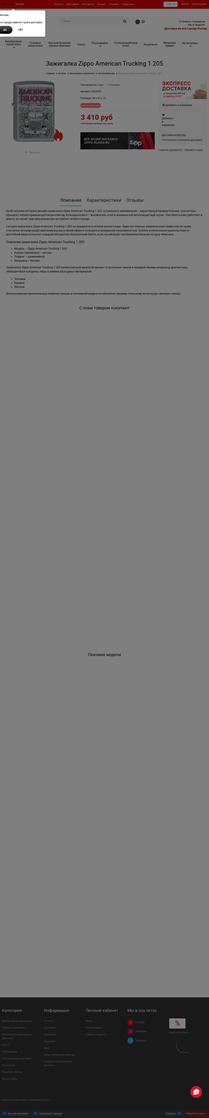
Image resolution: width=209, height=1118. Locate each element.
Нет (21, 29)
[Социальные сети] (196, 1092)
